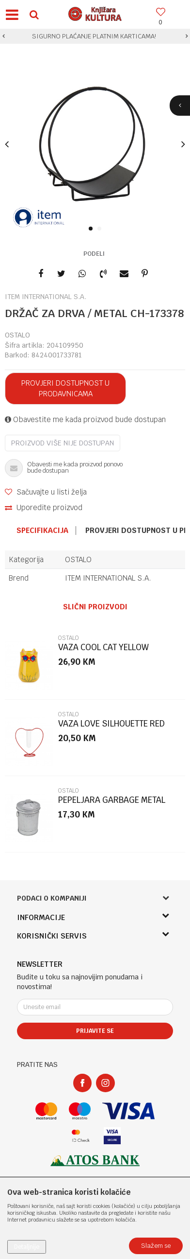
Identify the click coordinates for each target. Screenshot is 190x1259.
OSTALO (17, 335)
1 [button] (92, 229)
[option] (95, 36)
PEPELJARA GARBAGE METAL (111, 800)
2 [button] (101, 229)
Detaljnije (26, 1247)
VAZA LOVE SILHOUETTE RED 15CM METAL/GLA (111, 728)
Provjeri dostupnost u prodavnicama (65, 388)
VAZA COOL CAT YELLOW (103, 647)
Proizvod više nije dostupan (62, 443)
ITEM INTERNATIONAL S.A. (108, 578)
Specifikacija (42, 530)
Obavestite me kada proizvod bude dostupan (85, 419)
